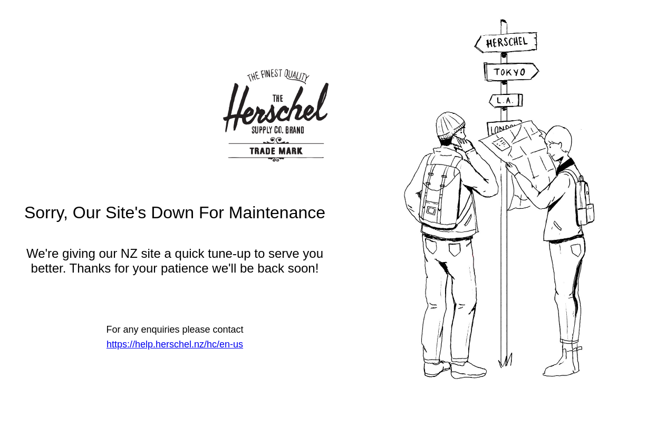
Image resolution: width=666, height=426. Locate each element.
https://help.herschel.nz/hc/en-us (175, 344)
